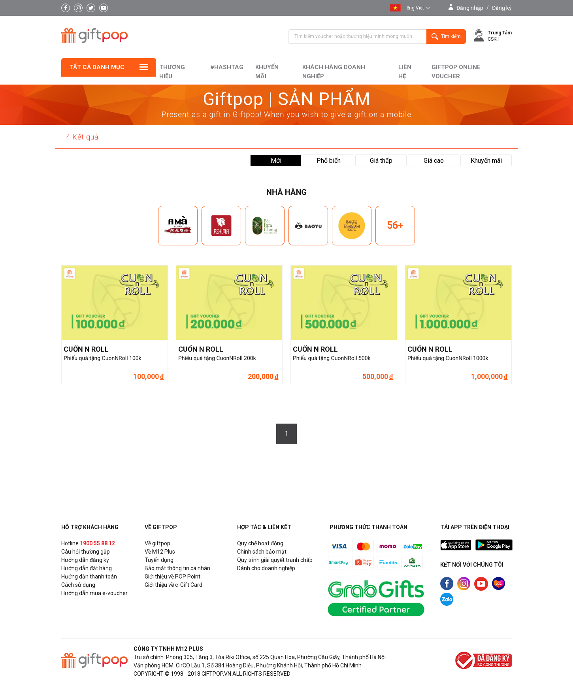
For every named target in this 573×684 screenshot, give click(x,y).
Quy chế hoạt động (260, 543)
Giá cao (434, 160)
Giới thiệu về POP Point (172, 576)
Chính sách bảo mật (261, 551)
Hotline (88, 543)
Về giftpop (157, 543)
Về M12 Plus (160, 551)
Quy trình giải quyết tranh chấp (275, 560)
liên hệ (404, 72)
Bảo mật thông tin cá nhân (177, 568)
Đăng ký (502, 8)
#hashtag (226, 67)
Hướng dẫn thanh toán (89, 576)
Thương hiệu (172, 72)
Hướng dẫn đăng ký (85, 560)
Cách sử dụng (78, 585)
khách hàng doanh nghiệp (333, 72)
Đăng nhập (469, 8)
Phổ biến (329, 160)
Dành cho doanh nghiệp (266, 568)
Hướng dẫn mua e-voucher (94, 593)
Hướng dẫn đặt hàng (86, 568)
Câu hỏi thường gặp (85, 551)
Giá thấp (381, 160)
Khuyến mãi (267, 72)
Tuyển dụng (159, 560)
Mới (276, 160)
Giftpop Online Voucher (456, 72)
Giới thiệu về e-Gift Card (173, 585)
